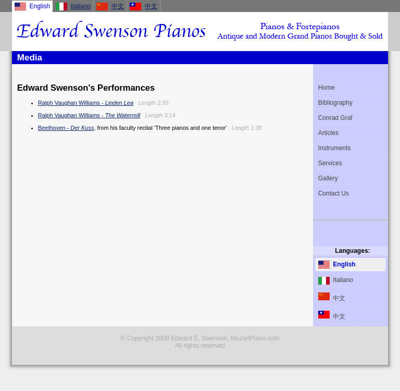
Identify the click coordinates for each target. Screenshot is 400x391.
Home (326, 87)
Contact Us (333, 193)
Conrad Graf (335, 117)
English (337, 264)
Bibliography (335, 102)
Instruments (334, 148)
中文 (117, 6)
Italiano (81, 6)
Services (330, 163)
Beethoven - (66, 128)
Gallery (328, 178)
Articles (328, 133)
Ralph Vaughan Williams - (85, 103)
